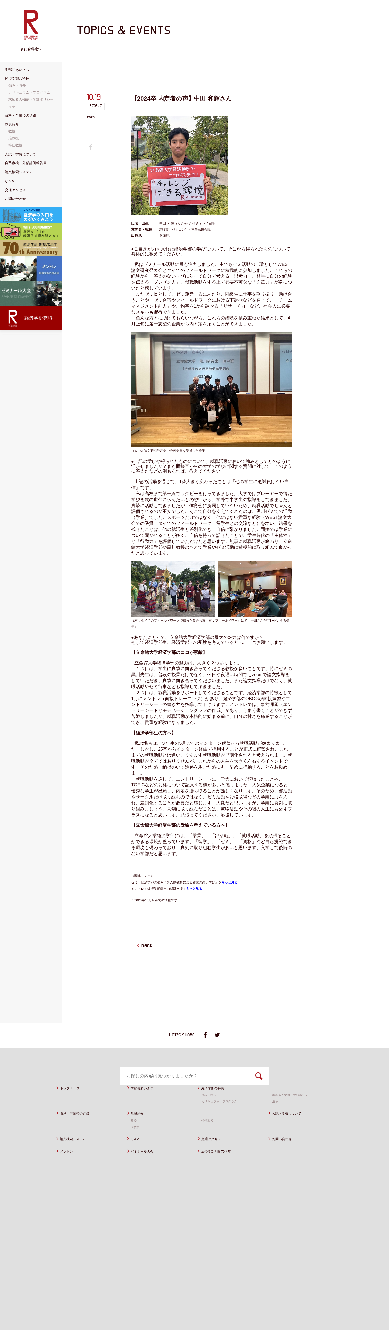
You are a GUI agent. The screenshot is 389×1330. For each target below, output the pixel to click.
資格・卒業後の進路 (79, 1125)
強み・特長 (210, 1107)
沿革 (275, 1114)
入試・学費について (291, 1125)
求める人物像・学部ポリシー (294, 1107)
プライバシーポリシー (286, 1308)
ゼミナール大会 (145, 1163)
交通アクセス (214, 1151)
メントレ (68, 1163)
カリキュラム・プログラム (222, 1114)
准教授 (136, 1139)
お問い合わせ (284, 1151)
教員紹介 (139, 1125)
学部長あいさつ (145, 1100)
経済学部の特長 (216, 1100)
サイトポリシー (249, 1308)
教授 (134, 1133)
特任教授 (208, 1133)
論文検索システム (77, 1151)
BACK (147, 946)
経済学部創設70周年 (220, 1163)
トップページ (72, 1100)
